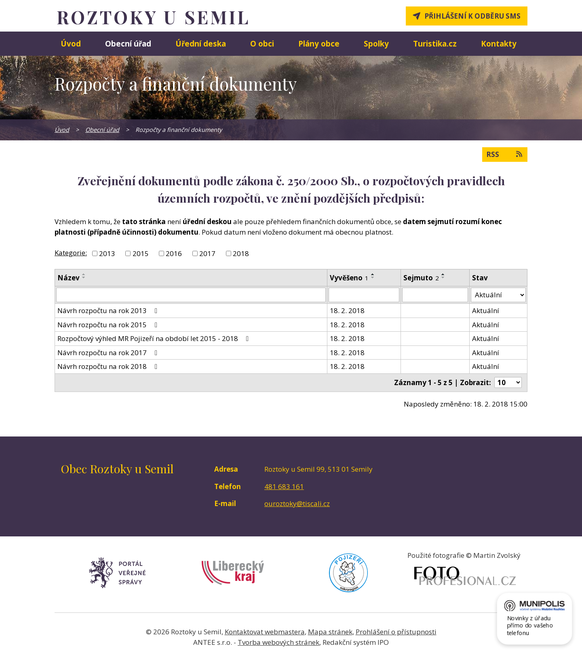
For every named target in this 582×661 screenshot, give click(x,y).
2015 (141, 253)
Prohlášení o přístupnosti (396, 631)
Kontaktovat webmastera (265, 631)
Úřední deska (200, 43)
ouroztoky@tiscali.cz (297, 503)
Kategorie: (71, 252)
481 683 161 (284, 486)
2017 (207, 253)
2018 (241, 253)
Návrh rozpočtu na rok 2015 (108, 324)
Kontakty (499, 43)
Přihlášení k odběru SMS (472, 16)
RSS (504, 154)
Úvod (71, 43)
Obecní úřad (128, 43)
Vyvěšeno (349, 277)
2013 (107, 253)
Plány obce (319, 43)
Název (68, 277)
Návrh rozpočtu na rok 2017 (108, 352)
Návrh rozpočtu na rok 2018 (108, 366)
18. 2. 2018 (347, 310)
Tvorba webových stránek (278, 642)
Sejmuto (421, 277)
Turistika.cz (435, 43)
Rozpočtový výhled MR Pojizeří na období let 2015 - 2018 (154, 338)
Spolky (376, 43)
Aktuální (485, 310)
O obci (262, 43)
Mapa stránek (330, 631)
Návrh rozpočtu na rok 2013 (108, 310)
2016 (174, 253)
